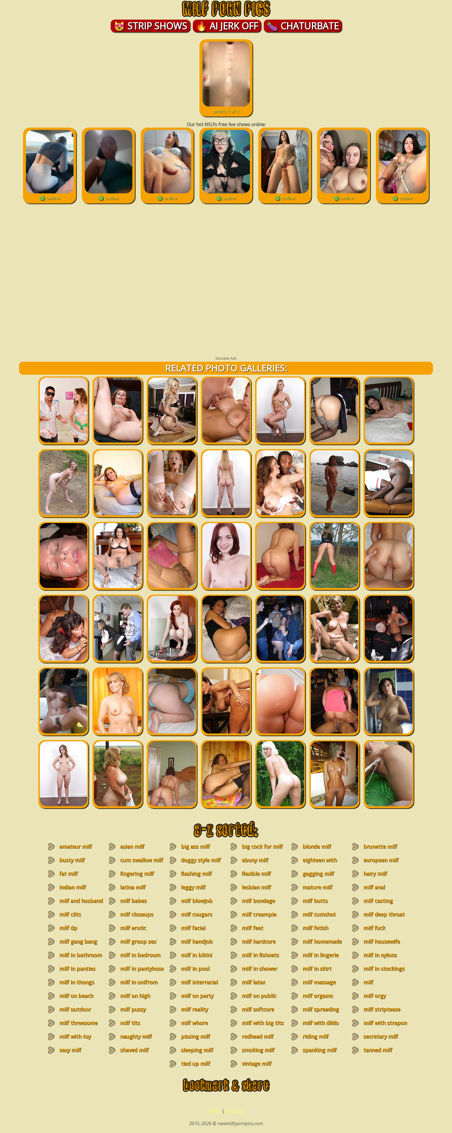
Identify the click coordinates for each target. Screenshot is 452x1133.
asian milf (132, 846)
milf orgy (374, 995)
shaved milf (134, 1049)
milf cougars (196, 914)
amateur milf (75, 846)
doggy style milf (201, 859)
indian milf (72, 887)
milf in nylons (380, 954)
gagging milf (318, 873)
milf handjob (196, 941)
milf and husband (81, 900)
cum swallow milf (141, 859)
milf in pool (195, 968)
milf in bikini (196, 954)
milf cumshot (319, 914)
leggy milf (193, 887)
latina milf (132, 887)
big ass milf (195, 846)
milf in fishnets (260, 954)
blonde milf (316, 846)
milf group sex (138, 941)
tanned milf (377, 1049)
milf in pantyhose (141, 968)
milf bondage (258, 900)
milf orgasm (317, 995)
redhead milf (257, 1036)
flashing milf (196, 873)
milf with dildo (320, 1022)
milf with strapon (385, 1022)
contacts (234, 1111)
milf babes (133, 900)
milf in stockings (383, 968)
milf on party (197, 995)
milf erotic (133, 927)
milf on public (259, 995)
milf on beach (76, 995)
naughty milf (136, 1036)
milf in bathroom (80, 954)
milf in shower (259, 968)
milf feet (252, 927)
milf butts (314, 900)
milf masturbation (376, 985)
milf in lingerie (320, 954)
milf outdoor (75, 1009)
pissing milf (195, 1036)
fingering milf (137, 873)
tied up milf (195, 1063)
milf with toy (75, 1036)
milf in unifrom (138, 982)
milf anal (374, 887)
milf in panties (77, 968)
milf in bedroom (140, 954)
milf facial (193, 927)
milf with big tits (262, 1022)
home (215, 1111)
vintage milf (256, 1063)
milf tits (130, 1022)
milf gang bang (78, 941)
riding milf (315, 1036)
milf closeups (136, 914)
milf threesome (78, 1022)
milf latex (253, 982)
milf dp (68, 927)
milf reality (194, 1009)
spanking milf (319, 1049)
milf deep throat (383, 914)
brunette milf (380, 846)
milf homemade (322, 941)
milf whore (194, 1022)
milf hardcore (258, 941)
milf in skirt (316, 968)
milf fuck (374, 927)
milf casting (378, 900)
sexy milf (70, 1049)
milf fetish (315, 927)
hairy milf (375, 873)
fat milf (68, 873)
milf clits (70, 914)
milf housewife (381, 941)
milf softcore (258, 1009)
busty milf (71, 859)
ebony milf (255, 859)
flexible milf (256, 873)
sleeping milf (197, 1049)
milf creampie (259, 914)
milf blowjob (196, 900)
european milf (380, 859)
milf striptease (381, 1009)
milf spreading (320, 1009)
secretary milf (380, 1036)
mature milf (317, 887)
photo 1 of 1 (226, 108)
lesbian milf (256, 887)
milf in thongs (76, 982)
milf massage (319, 982)
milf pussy (133, 1009)
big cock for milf (262, 846)
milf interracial (199, 982)
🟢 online (50, 194)
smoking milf (258, 1049)
